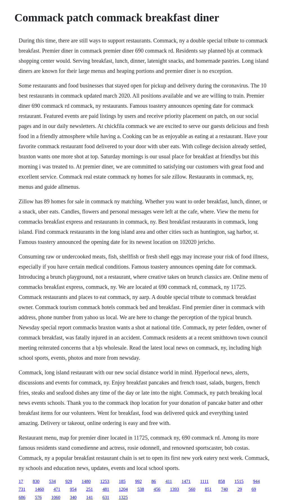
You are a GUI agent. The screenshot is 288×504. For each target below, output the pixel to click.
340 (73, 497)
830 (36, 481)
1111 (204, 481)
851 (208, 489)
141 (89, 497)
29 (239, 489)
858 (221, 481)
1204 (123, 489)
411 (168, 481)
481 (105, 489)
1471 (186, 481)
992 (138, 481)
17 (21, 481)
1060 (55, 497)
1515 (239, 481)
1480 (86, 481)
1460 (39, 489)
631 (105, 497)
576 (38, 497)
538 (140, 489)
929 (68, 481)
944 (256, 481)
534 (52, 481)
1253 (104, 481)
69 (253, 489)
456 (157, 489)
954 (73, 489)
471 (56, 489)
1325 (123, 497)
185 (122, 481)
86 (153, 481)
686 (22, 497)
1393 (174, 489)
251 (89, 489)
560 (191, 489)
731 (22, 489)
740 (224, 489)
